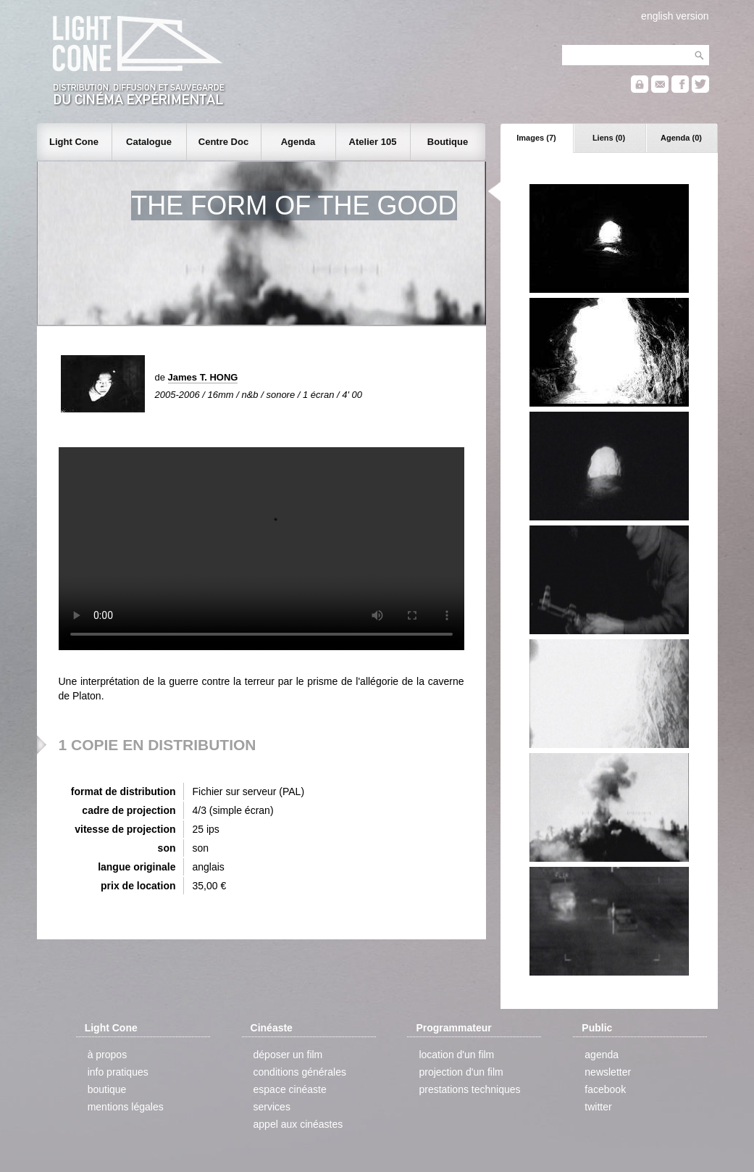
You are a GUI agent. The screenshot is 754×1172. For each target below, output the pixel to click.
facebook (605, 1089)
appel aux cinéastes (298, 1124)
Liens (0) (608, 137)
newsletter (608, 1072)
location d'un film (456, 1054)
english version (674, 16)
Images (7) (536, 137)
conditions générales (300, 1072)
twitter (598, 1107)
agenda (602, 1054)
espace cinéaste (290, 1089)
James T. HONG (203, 377)
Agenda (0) (681, 137)
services (272, 1107)
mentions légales (126, 1107)
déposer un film (288, 1054)
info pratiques (118, 1072)
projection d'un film (461, 1072)
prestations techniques (469, 1089)
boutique (107, 1089)
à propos (107, 1054)
